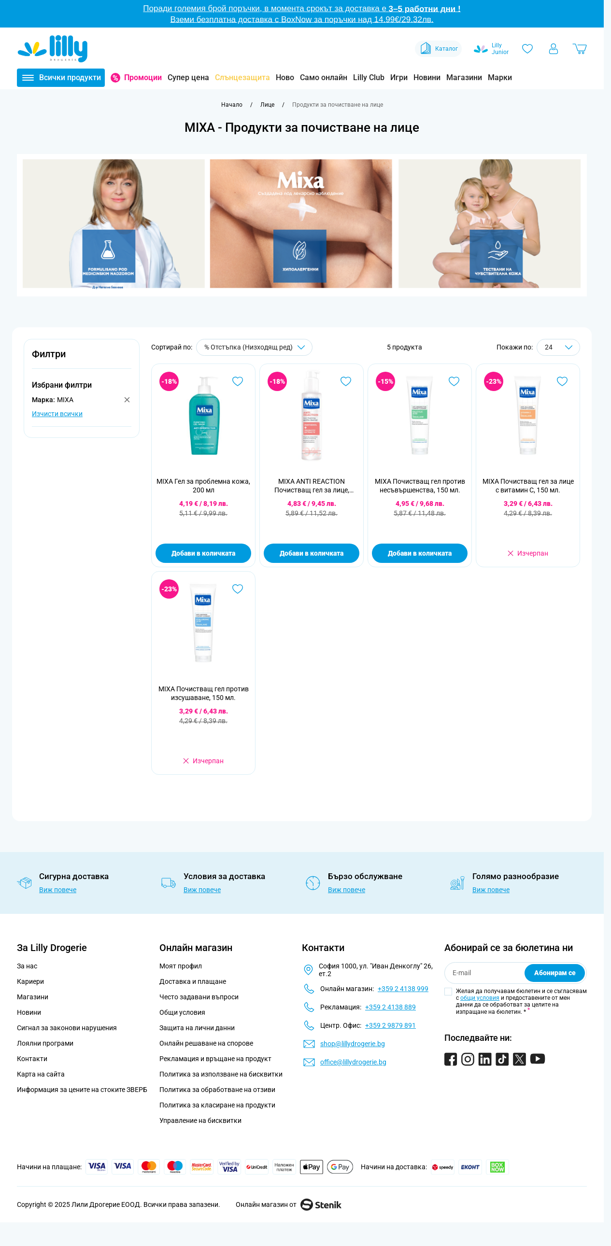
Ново (285, 77)
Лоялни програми (45, 1043)
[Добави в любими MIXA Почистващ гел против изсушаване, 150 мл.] (237, 589)
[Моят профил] (553, 49)
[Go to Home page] (52, 48)
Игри (399, 77)
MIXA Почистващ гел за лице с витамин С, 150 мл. (528, 485)
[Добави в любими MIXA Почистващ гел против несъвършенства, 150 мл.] (454, 381)
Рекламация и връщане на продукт (216, 1059)
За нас (27, 966)
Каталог (438, 49)
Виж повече (57, 890)
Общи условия (182, 1012)
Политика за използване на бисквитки (221, 1074)
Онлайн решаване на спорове (206, 1043)
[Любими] (527, 49)
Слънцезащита (242, 77)
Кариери (30, 981)
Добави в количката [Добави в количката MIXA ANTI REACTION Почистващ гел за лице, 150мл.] (311, 553)
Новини (426, 77)
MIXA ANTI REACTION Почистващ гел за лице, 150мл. (311, 485)
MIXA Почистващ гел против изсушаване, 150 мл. (203, 693)
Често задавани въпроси (199, 997)
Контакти (32, 1059)
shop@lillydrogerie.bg (352, 1044)
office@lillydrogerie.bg (353, 1062)
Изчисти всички (57, 414)
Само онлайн (323, 77)
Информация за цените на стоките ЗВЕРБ (82, 1089)
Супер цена (188, 77)
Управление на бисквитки (200, 1120)
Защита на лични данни (197, 1028)
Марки (500, 77)
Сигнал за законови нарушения (67, 1028)
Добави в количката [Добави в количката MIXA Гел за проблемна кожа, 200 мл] (203, 553)
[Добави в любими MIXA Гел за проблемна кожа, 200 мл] (237, 381)
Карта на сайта (41, 1074)
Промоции (143, 77)
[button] (81, 359)
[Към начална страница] (231, 105)
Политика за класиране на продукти (217, 1105)
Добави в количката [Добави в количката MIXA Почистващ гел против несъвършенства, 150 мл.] (420, 553)
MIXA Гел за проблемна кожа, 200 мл (203, 485)
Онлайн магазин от (288, 1204)
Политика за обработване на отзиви (217, 1089)
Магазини (464, 77)
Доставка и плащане (192, 981)
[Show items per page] (558, 347)
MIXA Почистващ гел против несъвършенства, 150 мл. (420, 485)
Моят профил (180, 966)
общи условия (479, 997)
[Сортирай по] (254, 347)
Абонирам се (555, 973)
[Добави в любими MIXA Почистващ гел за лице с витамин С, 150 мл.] (562, 381)
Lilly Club (368, 77)
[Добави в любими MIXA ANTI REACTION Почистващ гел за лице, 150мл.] (345, 381)
